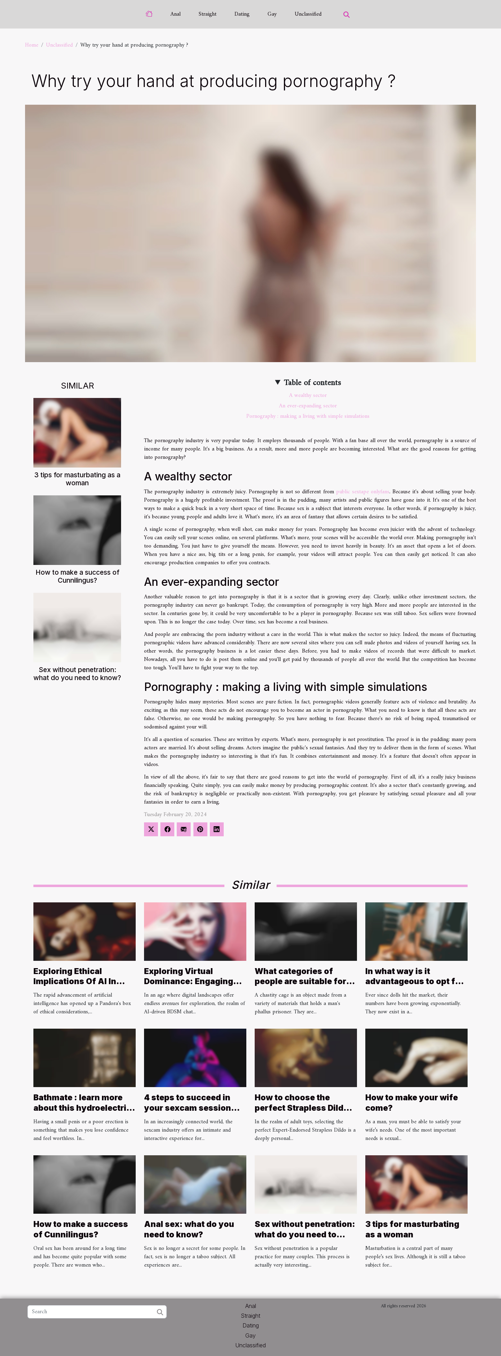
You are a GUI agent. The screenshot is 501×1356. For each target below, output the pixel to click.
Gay (272, 14)
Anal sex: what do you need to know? (189, 1229)
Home (31, 45)
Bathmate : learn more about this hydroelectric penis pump (82, 1108)
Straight (207, 14)
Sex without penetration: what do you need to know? (77, 673)
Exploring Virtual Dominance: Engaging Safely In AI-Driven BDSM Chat (188, 986)
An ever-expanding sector (308, 406)
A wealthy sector (308, 395)
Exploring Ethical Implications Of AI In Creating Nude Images (78, 981)
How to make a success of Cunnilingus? (77, 576)
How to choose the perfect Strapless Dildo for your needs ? (302, 1108)
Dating (241, 14)
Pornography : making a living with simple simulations (307, 416)
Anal (175, 14)
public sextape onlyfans (362, 492)
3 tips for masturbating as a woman (77, 479)
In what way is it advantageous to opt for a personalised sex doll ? (415, 981)
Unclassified (308, 14)
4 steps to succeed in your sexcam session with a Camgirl (187, 1108)
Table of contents (312, 383)
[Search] (97, 1311)
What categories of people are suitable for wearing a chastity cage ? (303, 986)
